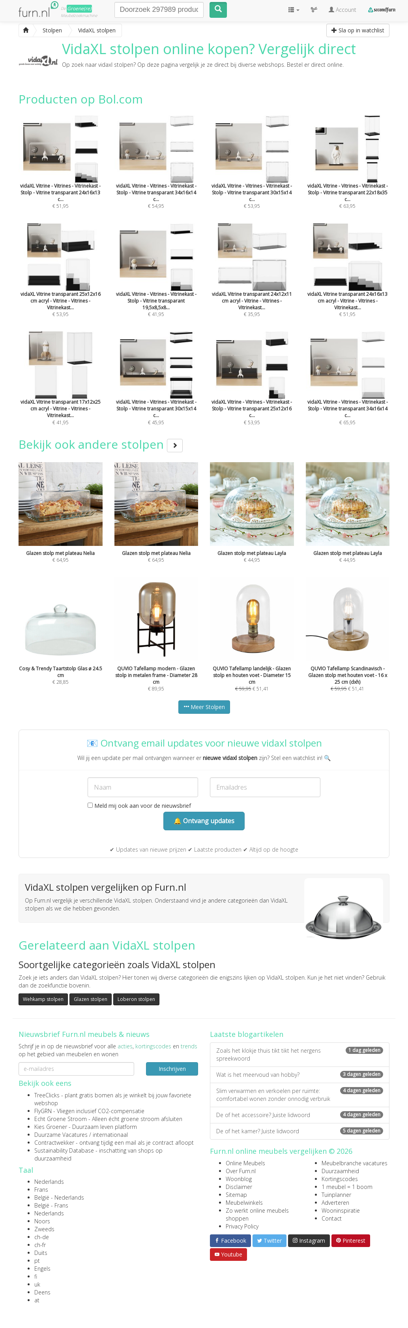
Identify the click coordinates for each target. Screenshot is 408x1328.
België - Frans (51, 1205)
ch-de (41, 1237)
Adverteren (335, 1202)
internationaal (110, 1134)
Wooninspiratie (341, 1210)
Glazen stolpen (90, 999)
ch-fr (40, 1245)
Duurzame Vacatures (61, 1134)
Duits (40, 1253)
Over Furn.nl (241, 1171)
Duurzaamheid (340, 1171)
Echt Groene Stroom (60, 1119)
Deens (42, 1292)
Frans (41, 1189)
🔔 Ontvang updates (204, 820)
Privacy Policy (242, 1226)
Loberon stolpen (136, 999)
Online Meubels (245, 1163)
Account (342, 9)
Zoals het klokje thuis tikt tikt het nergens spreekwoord (299, 1054)
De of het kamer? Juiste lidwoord (299, 1131)
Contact (332, 1218)
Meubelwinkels (244, 1202)
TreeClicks (47, 1095)
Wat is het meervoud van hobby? (299, 1074)
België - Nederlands (59, 1197)
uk (37, 1284)
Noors (42, 1221)
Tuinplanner (336, 1194)
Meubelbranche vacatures (354, 1163)
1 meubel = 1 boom (347, 1187)
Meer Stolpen (204, 707)
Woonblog (239, 1179)
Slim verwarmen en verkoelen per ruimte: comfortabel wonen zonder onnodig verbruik (299, 1094)
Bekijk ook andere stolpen (101, 444)
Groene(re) (79, 8)
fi (35, 1276)
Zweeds (44, 1229)
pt (37, 1260)
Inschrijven (172, 1068)
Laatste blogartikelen (246, 1034)
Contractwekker (54, 1142)
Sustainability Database (64, 1150)
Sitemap (236, 1194)
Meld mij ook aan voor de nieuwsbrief (139, 805)
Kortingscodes (340, 1179)
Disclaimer (239, 1187)
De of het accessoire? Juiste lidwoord (299, 1115)
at (36, 1300)
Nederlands (49, 1181)
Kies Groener (50, 1126)
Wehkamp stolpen (43, 999)
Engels (42, 1268)
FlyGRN (43, 1111)
